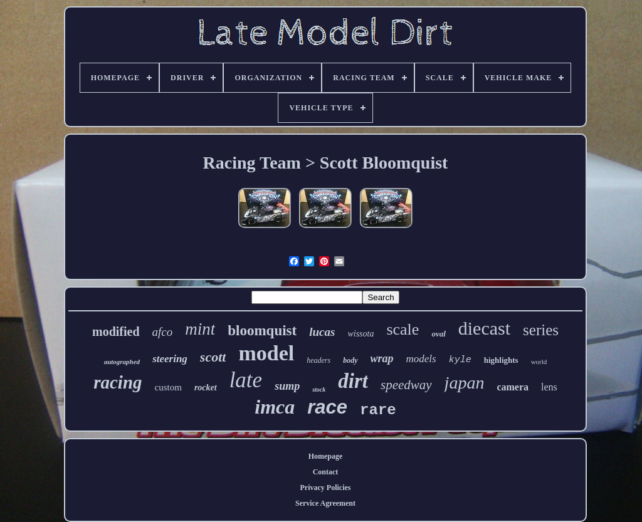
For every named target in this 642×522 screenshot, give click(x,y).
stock (318, 389)
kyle (460, 360)
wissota (360, 333)
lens (549, 387)
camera (513, 387)
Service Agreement (325, 503)
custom (168, 387)
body (350, 360)
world (539, 361)
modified (116, 331)
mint (200, 329)
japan (465, 382)
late (245, 380)
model (266, 353)
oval (438, 333)
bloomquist (262, 330)
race (327, 407)
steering (169, 359)
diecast (484, 328)
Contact (326, 471)
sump (287, 386)
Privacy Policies (325, 487)
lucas (322, 331)
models (421, 359)
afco (162, 331)
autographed (122, 361)
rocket (205, 387)
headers (318, 360)
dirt (353, 381)
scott (213, 357)
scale (402, 329)
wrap (382, 358)
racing (117, 382)
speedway (406, 384)
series (541, 329)
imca (275, 406)
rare (378, 410)
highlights (501, 360)
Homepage (325, 456)
